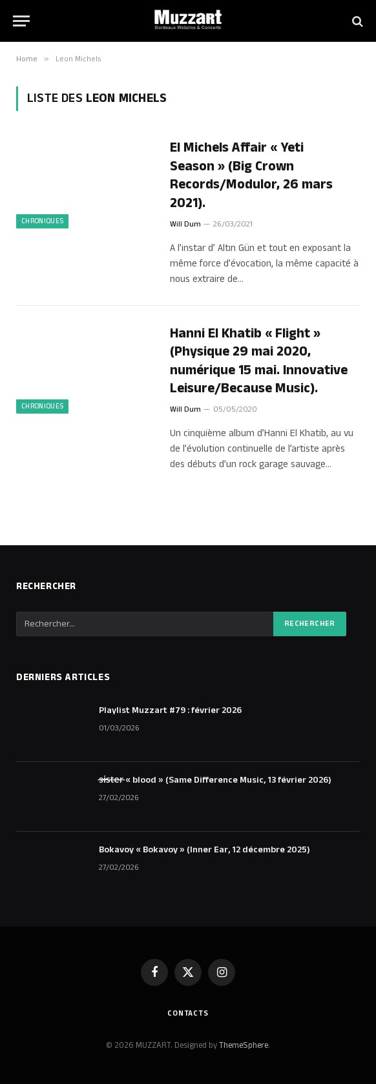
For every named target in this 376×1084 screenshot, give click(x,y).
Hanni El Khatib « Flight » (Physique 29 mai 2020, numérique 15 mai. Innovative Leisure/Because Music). (259, 361)
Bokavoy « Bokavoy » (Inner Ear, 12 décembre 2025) (204, 849)
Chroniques (42, 221)
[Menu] (21, 20)
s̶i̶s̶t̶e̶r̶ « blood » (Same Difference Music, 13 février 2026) (215, 780)
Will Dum (185, 224)
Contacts (188, 1013)
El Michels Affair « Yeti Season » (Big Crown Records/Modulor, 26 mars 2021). (251, 175)
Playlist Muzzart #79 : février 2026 (170, 710)
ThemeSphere (243, 1045)
